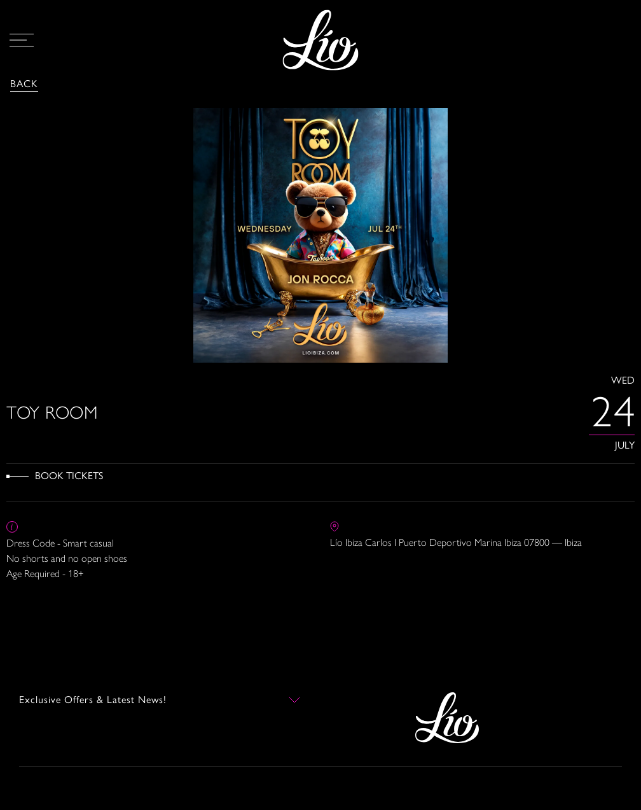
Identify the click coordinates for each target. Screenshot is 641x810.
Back (24, 84)
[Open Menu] (22, 40)
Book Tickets (69, 476)
